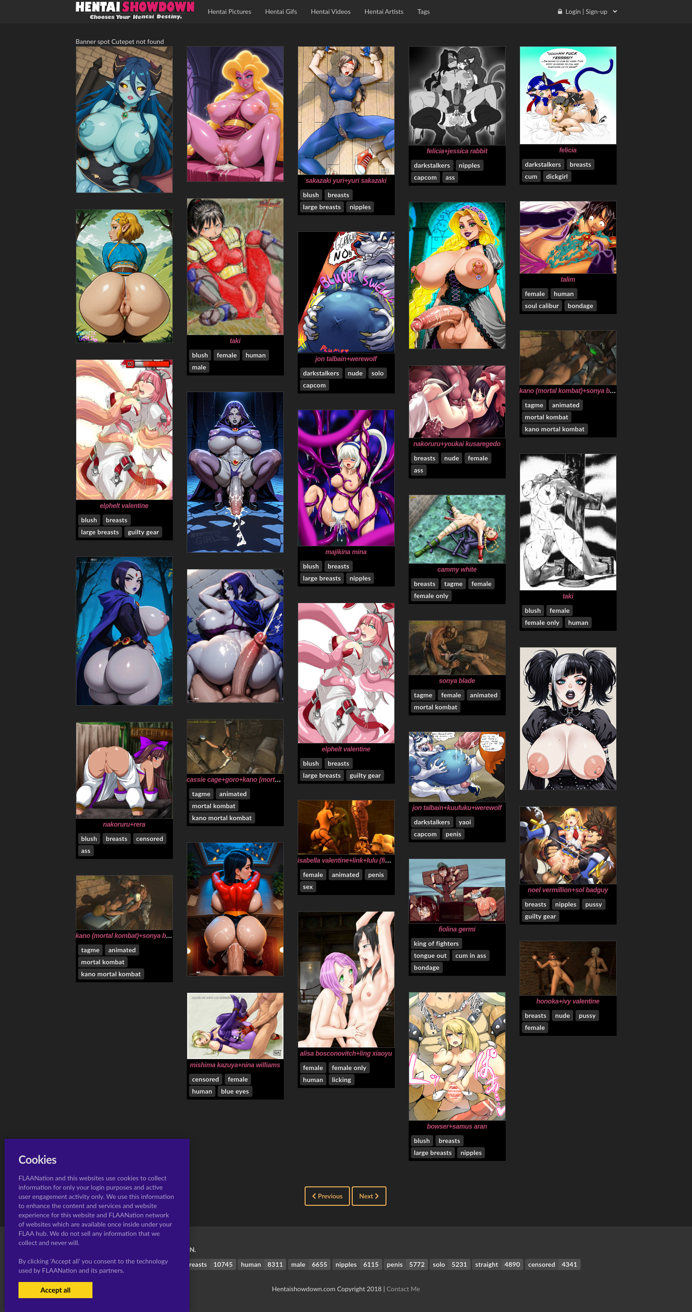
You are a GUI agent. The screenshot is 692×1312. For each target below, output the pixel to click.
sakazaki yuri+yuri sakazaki (346, 180)
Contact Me (403, 1289)
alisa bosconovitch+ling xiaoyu (346, 1053)
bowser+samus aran (457, 1126)
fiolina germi (457, 929)
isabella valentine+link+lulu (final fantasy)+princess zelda (382, 860)
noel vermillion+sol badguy (568, 890)
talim (568, 279)
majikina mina (346, 552)
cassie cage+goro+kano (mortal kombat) (246, 779)
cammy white (457, 569)
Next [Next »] (369, 1196)
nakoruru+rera (124, 824)
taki (235, 341)
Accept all (55, 1290)
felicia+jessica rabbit (457, 151)
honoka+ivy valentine (567, 1001)
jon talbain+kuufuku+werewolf (457, 807)
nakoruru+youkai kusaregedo (456, 443)
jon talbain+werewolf (345, 359)
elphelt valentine (124, 505)
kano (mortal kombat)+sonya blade (571, 390)
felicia (568, 150)
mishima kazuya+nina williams (235, 1065)
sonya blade (457, 680)
